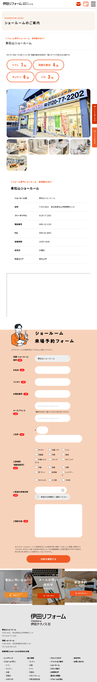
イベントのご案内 (56, 661)
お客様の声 (54, 672)
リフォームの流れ (56, 679)
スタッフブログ (55, 658)
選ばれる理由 (55, 675)
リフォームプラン (10, 661)
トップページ (8, 658)
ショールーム (55, 665)
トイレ (8, 665)
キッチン (9, 668)
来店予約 (77, 658)
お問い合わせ (79, 661)
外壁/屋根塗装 (34, 679)
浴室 (7, 672)
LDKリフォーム (34, 675)
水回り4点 (9, 679)
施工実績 (30, 658)
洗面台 (8, 675)
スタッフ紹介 (55, 668)
